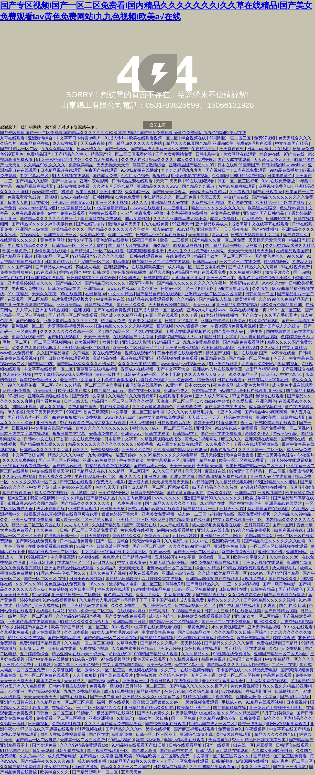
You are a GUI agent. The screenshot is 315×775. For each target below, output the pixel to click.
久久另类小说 (32, 756)
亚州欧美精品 (69, 304)
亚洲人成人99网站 (212, 396)
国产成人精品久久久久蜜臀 (253, 267)
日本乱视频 (297, 702)
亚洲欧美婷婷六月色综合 (224, 321)
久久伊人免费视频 (285, 648)
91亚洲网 (174, 385)
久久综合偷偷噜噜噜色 (153, 407)
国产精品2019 (69, 283)
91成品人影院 (85, 659)
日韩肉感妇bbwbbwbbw (284, 165)
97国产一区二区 (95, 261)
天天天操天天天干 (113, 165)
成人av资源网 (142, 423)
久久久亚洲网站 (256, 767)
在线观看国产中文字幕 (134, 337)
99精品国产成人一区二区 (212, 724)
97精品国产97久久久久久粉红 (99, 256)
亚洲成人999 (155, 476)
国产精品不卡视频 (17, 256)
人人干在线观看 (175, 525)
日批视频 (20, 428)
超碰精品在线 (204, 390)
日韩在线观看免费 (147, 256)
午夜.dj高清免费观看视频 (234, 326)
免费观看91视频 (67, 724)
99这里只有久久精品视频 (23, 686)
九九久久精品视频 (57, 149)
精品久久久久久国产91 (275, 734)
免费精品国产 (39, 154)
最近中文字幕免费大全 (223, 681)
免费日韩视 (161, 681)
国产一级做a (116, 149)
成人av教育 (163, 229)
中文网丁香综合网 (28, 455)
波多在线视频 (158, 729)
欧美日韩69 (45, 390)
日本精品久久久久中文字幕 (45, 449)
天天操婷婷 (191, 643)
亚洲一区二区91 (221, 278)
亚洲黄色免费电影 (231, 546)
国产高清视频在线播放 (285, 595)
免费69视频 (288, 364)
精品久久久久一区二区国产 (126, 767)
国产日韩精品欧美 (195, 632)
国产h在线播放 (74, 697)
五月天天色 (131, 772)
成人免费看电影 (62, 756)
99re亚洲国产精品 (246, 471)
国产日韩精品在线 (64, 638)
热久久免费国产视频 (108, 573)
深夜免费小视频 (149, 213)
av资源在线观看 (166, 509)
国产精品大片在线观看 (129, 245)
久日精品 (81, 353)
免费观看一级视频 (106, 686)
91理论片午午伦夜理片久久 (61, 573)
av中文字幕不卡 (189, 664)
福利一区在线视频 (114, 702)
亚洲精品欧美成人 (212, 224)
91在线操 (39, 202)
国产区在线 (99, 734)
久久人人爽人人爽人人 (205, 374)
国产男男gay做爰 (104, 681)
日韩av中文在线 (39, 439)
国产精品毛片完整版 (224, 245)
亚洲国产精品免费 (200, 460)
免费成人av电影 (111, 482)
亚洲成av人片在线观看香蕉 (218, 369)
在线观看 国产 (255, 353)
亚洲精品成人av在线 (170, 202)
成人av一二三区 (193, 514)
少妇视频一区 (194, 364)
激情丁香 (40, 707)
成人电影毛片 (285, 568)
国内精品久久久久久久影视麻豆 (125, 326)
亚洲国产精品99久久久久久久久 (213, 498)
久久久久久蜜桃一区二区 (35, 482)
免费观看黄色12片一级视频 (32, 197)
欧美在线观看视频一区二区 (154, 138)
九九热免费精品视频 (202, 342)
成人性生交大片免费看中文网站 (196, 251)
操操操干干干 (136, 600)
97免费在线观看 (264, 321)
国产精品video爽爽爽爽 (266, 412)
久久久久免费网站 (19, 460)
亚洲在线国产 (209, 229)
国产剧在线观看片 (64, 337)
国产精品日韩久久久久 (106, 283)
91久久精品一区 (244, 374)
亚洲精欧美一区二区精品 (257, 616)
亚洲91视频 (231, 412)
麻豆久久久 (231, 439)
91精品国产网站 (259, 535)
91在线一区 (243, 745)
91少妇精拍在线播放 (140, 170)
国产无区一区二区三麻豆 (196, 552)
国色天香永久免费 (55, 476)
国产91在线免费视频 (112, 310)
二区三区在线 (284, 664)
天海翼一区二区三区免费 (83, 740)
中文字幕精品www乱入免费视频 (63, 374)
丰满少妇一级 (49, 681)
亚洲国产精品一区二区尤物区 (281, 654)
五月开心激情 (302, 487)
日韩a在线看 (12, 278)
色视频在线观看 (143, 670)
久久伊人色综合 (135, 175)
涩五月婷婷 (126, 455)
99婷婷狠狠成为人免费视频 (77, 417)
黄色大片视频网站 (202, 439)
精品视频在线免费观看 (178, 358)
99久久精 (296, 256)
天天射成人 (74, 681)
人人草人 (24, 310)
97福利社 (16, 396)
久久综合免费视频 (19, 476)
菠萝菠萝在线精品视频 (97, 369)
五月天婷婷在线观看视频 (290, 460)
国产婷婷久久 (296, 235)
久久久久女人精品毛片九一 (193, 412)
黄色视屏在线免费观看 (65, 584)
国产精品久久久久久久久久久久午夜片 (192, 283)
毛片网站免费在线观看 (267, 681)
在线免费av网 (179, 256)
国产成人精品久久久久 (28, 245)
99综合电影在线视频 (190, 175)
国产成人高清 (144, 750)
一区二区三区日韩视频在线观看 (279, 546)
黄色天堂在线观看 (150, 659)
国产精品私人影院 (216, 299)
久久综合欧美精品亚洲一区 (223, 573)
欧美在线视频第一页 (249, 310)
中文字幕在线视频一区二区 (49, 369)
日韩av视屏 (138, 509)
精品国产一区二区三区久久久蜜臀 (123, 401)
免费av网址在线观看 (19, 734)
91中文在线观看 (299, 627)
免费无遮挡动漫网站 (168, 562)
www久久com (274, 283)
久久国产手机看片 (281, 315)
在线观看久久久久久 (19, 240)
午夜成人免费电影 (28, 288)
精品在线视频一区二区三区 (53, 552)
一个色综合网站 (113, 492)
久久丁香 (190, 315)
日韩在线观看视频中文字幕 (256, 235)
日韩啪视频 (222, 761)
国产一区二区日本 (149, 546)
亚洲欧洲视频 (101, 718)
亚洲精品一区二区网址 (221, 535)
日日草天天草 (113, 509)
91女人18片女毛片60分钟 (115, 632)
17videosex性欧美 (213, 401)
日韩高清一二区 (260, 294)
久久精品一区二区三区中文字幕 (93, 385)
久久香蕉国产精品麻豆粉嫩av (181, 449)
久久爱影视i (243, 401)
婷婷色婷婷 (30, 600)
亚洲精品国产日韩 (130, 621)
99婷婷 (67, 192)
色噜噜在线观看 (103, 213)
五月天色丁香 (203, 675)
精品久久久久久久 (224, 600)
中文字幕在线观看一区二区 (238, 519)
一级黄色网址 (196, 627)
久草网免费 (127, 643)
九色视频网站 (100, 455)
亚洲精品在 (245, 492)
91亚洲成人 (130, 278)
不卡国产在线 (164, 600)
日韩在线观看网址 (186, 745)
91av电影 (121, 261)
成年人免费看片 (225, 218)
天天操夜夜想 (232, 149)
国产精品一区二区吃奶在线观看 (134, 331)
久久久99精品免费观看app (84, 745)
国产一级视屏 (218, 745)
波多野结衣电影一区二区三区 (136, 584)
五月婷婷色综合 (34, 654)
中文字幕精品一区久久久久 (289, 659)
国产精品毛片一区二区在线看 (97, 251)
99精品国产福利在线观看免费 (199, 272)
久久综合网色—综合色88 (191, 380)
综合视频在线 (194, 138)
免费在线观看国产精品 (278, 643)
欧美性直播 (245, 299)
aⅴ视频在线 (89, 557)
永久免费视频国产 (228, 627)
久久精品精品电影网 (234, 482)
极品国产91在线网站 (115, 713)
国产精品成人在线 (89, 471)
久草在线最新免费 (28, 213)
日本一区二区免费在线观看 (45, 675)
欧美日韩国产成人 (75, 390)
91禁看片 (85, 713)
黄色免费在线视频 (137, 530)
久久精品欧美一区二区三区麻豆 (65, 702)
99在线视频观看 (200, 181)
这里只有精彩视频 (262, 369)
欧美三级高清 (96, 412)
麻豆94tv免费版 (17, 390)
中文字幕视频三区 (164, 460)
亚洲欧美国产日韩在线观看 (281, 417)
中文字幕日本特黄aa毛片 (79, 138)
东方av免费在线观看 (237, 186)
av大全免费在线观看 (67, 213)
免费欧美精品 (81, 165)
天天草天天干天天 (204, 417)
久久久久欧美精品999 (138, 364)
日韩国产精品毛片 (61, 261)
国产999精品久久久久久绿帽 (269, 600)
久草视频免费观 (15, 632)
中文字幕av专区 (35, 175)
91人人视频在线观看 (71, 175)
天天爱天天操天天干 (272, 159)
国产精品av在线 (67, 466)
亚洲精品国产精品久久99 (192, 165)
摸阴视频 (165, 326)
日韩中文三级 (217, 611)
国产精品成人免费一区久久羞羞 (160, 149)
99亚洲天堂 (182, 224)
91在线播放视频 (247, 611)
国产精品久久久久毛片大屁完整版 (238, 664)
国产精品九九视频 (199, 186)
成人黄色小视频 (17, 374)
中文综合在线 (236, 197)
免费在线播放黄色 (17, 272)
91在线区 (299, 509)
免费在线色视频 (94, 648)
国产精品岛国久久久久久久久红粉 (275, 541)
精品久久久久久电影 (66, 455)
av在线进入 (46, 272)
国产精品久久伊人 (71, 154)
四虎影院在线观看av (144, 385)
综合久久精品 (208, 568)
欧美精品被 (247, 347)
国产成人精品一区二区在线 (159, 310)
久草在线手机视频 (208, 202)
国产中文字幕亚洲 (246, 503)
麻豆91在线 (216, 471)
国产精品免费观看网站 (244, 342)
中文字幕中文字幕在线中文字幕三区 (114, 552)
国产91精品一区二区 (19, 149)
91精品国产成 (167, 342)
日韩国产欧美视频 (246, 659)
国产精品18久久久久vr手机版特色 (43, 224)
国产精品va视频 (137, 557)
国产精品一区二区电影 (37, 740)
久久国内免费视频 (135, 498)
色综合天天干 (108, 487)
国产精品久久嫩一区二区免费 (219, 240)
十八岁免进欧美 (128, 503)
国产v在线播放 (265, 229)
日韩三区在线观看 (77, 482)
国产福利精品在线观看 (240, 605)
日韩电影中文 (208, 154)
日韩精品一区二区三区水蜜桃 (79, 245)
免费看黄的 (219, 740)
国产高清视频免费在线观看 (223, 476)
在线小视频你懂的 (197, 670)
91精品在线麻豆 (198, 697)
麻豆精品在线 (213, 358)
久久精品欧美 (92, 235)
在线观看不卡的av (176, 396)
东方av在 (201, 541)
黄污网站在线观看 (232, 750)
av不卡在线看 (283, 353)
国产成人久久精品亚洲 (122, 315)
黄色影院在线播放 (113, 240)
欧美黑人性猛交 (262, 208)
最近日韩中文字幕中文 (81, 380)
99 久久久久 (130, 476)
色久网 (246, 423)
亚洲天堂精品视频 (264, 627)
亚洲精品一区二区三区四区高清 (213, 294)
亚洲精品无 (94, 288)
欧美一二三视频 (175, 240)
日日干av (269, 374)
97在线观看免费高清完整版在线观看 (93, 423)
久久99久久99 (29, 584)
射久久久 (140, 202)
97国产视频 (242, 396)
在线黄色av (62, 707)
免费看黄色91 (230, 729)
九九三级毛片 (176, 208)
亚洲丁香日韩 (120, 235)
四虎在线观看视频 (296, 621)
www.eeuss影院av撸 (37, 208)
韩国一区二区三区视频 (238, 181)
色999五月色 (12, 154)
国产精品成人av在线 (54, 267)
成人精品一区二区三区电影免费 (197, 267)
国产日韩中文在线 (176, 750)
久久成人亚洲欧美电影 (273, 750)
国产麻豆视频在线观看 (195, 729)
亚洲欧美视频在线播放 (49, 396)
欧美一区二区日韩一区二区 (138, 347)
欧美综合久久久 (55, 772)
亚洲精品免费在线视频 (237, 304)
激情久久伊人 (257, 433)
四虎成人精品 (88, 267)
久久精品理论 (177, 541)
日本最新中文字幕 (121, 439)
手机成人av (232, 702)
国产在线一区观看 (144, 390)
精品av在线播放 (239, 417)
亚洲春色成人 (176, 390)
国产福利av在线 (295, 697)
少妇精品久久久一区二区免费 (170, 197)
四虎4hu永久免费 (187, 278)
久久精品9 (187, 299)
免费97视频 (265, 138)
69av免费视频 (138, 218)
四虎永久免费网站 (258, 364)
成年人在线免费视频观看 (63, 734)
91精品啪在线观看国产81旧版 (139, 745)
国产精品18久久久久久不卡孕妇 (86, 364)
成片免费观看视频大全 (73, 299)
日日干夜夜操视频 (86, 578)
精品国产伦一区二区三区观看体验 (122, 154)
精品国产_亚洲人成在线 (38, 605)
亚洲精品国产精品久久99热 (149, 707)
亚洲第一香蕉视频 (182, 347)
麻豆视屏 (265, 745)
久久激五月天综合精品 (114, 186)
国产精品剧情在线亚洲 (190, 519)
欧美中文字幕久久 (250, 557)
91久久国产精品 (168, 471)
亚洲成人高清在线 (178, 573)
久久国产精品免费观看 (21, 767)
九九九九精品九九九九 (182, 170)
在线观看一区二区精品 (28, 299)
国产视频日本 (218, 170)
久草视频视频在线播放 (161, 439)
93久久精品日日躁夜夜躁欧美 (259, 740)
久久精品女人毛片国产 (100, 600)
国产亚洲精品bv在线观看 (85, 605)
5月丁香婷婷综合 (278, 713)
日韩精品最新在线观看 (133, 181)
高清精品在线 (105, 358)
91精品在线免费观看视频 (151, 299)
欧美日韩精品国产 (253, 638)
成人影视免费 (192, 600)
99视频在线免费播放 (232, 654)
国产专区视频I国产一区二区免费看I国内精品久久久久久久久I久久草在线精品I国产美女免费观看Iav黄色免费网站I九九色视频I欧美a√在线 (123, 132)
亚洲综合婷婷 (169, 648)
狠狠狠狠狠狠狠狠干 (146, 251)
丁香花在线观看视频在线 (189, 331)
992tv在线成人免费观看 (237, 428)
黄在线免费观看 (107, 353)
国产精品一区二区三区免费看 (280, 756)
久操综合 (124, 718)
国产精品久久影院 (32, 181)
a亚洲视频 (81, 310)
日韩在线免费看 (99, 304)
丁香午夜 (255, 331)
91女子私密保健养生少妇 (59, 159)
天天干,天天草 (97, 337)
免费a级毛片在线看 (255, 143)
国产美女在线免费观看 (126, 616)
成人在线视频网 (47, 632)
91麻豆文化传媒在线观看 (180, 444)
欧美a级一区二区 (215, 557)
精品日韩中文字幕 (221, 337)
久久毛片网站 (148, 595)
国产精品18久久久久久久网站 (135, 143)
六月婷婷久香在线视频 (162, 578)
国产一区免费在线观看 (188, 761)
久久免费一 (47, 530)
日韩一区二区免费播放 (195, 589)
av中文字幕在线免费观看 (162, 417)
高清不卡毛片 (142, 283)
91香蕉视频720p (179, 595)
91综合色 (85, 546)
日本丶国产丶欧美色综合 (77, 664)
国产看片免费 (49, 401)
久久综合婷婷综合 (245, 595)
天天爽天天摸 (131, 568)
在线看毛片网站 (51, 611)
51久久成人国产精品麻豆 (35, 347)
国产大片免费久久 (154, 713)
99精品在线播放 (284, 170)
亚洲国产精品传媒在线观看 (69, 568)
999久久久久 (266, 621)
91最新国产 (248, 165)
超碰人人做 (18, 202)
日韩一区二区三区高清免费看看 (89, 530)
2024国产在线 (213, 503)
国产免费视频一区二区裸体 (286, 428)
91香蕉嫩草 (227, 423)
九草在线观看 (13, 138)
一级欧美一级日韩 (152, 718)
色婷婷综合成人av (297, 337)
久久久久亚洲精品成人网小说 (180, 218)
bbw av (257, 573)
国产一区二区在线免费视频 (226, 621)
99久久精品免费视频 (252, 530)
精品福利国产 (149, 691)
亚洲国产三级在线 (32, 229)
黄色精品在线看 (118, 595)
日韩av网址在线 (233, 589)
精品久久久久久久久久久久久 (218, 208)
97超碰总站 (232, 691)
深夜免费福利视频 (254, 514)
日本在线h (227, 165)
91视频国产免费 (187, 611)
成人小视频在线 (51, 509)
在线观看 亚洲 (259, 691)
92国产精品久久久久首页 (215, 487)
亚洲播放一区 (135, 681)
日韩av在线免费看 (73, 186)
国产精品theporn (110, 390)
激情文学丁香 (81, 240)
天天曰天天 (211, 197)
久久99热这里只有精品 (133, 648)
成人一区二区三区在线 (173, 428)
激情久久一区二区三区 (105, 670)
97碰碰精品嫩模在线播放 (264, 487)
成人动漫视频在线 (266, 407)
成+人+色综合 (162, 616)
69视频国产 (37, 557)
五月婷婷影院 (257, 525)
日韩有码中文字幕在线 (268, 380)
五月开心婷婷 (185, 535)
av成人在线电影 (75, 197)
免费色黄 (303, 675)
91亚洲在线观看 (224, 364)
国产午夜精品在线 (141, 525)
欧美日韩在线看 (62, 648)
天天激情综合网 (147, 541)
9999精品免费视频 (247, 175)
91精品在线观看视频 (265, 702)
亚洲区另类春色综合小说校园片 (285, 455)
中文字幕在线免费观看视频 (156, 627)
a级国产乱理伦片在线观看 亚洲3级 (252, 390)
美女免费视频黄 (245, 686)
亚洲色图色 (266, 401)
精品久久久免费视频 (26, 638)
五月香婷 (43, 664)
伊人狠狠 (15, 412)
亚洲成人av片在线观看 (271, 476)
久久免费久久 (218, 444)
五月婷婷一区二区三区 (146, 686)
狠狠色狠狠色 (223, 449)
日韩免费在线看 (70, 750)
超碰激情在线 (222, 514)
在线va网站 (30, 235)
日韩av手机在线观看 (68, 686)
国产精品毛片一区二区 (28, 417)
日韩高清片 (159, 611)
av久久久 (272, 718)
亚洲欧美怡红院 (227, 541)
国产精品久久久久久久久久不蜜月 (119, 229)
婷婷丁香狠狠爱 (119, 380)
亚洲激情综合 (40, 138)
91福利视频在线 (289, 530)
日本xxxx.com (197, 385)
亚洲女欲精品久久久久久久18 (71, 321)
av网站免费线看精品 (208, 192)
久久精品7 (106, 568)
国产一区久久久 (131, 304)
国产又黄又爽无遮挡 (185, 492)
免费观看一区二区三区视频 (61, 718)
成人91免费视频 (119, 691)
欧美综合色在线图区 (39, 380)
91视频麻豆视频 (188, 245)
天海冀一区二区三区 (175, 401)
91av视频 (120, 627)
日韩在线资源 (157, 433)
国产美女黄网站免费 (174, 154)
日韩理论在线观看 (293, 745)
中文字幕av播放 (226, 213)
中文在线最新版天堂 (51, 471)
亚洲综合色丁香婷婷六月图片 (276, 707)
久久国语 (220, 175)
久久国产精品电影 (54, 353)
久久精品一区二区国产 (129, 471)
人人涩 (126, 213)
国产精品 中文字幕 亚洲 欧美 (106, 756)
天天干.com (203, 304)
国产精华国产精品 (283, 573)
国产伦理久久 (28, 321)
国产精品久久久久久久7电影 (171, 503)
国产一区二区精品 (36, 616)
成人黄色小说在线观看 (292, 385)
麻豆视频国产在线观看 (268, 509)
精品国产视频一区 (222, 353)
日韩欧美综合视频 (147, 492)
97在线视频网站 (116, 659)
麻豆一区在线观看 (162, 315)
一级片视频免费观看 (200, 702)
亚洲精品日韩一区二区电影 (85, 347)
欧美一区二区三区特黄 (240, 675)
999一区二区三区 (286, 310)
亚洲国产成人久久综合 (280, 326)
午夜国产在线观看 (101, 170)
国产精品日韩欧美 (122, 578)
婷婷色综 (225, 638)
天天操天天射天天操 (171, 482)
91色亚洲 (16, 691)
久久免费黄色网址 (246, 272)
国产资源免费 (45, 745)
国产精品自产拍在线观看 (159, 294)
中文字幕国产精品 (292, 143)
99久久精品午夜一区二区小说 (34, 385)
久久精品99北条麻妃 (218, 718)
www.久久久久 (168, 498)
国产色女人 (252, 315)
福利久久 (140, 428)
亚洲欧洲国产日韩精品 (264, 213)
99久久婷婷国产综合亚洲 (25, 627)
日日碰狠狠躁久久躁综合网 (92, 278)
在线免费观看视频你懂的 (51, 546)
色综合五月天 (157, 535)
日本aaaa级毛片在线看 (268, 149)
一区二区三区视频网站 (51, 342)
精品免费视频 (214, 659)
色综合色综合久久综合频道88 (191, 691)
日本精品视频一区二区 (196, 605)
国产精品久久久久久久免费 (229, 643)
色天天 (279, 358)
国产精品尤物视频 (157, 638)
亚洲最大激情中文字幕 (257, 697)
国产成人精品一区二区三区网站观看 (156, 487)
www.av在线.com (123, 288)
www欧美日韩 (45, 192)
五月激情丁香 (83, 492)
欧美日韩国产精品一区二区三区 (254, 466)
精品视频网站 (276, 261)
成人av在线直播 (92, 761)
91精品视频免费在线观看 (108, 466)
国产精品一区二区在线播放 (174, 621)
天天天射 (193, 471)
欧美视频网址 (87, 342)
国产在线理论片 (91, 224)
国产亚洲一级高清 (290, 767)
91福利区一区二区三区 (230, 138)
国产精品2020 (41, 364)
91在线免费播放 (115, 407)
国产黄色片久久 (269, 256)
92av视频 (40, 595)
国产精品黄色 (291, 589)
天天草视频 (199, 235)
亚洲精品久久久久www (158, 186)
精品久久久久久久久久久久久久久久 (101, 444)
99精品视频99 (121, 740)
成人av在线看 (65, 143)
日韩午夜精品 (263, 589)
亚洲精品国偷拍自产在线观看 (213, 578)
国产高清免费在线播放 (225, 407)
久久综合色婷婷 (174, 675)
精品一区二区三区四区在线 (37, 525)
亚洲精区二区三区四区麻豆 (141, 519)
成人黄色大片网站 (253, 385)
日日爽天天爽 (32, 648)
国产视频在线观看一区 (108, 750)
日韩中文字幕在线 (181, 321)
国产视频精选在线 (230, 707)
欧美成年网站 (258, 498)
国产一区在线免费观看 (222, 433)
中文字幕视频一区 (65, 670)
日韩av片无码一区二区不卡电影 (152, 374)
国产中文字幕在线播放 (49, 659)
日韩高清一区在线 (113, 546)
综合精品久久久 (127, 535)
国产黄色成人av (229, 331)
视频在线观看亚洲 (137, 358)
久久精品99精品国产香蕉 (79, 616)
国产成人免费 (105, 175)
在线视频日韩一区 (61, 535)
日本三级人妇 (77, 401)
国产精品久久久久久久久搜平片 (49, 218)
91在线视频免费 (296, 267)
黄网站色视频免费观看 (287, 724)
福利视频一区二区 (28, 326)
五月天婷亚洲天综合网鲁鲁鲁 (228, 455)
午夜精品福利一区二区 (95, 476)
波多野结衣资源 (244, 283)
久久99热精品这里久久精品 (290, 245)
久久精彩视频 (247, 584)
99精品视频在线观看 (35, 186)
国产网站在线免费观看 (37, 541)
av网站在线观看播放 (176, 530)
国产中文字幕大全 (173, 369)
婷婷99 (65, 272)
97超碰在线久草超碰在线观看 (47, 729)
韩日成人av (104, 562)
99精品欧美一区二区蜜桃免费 (163, 756)
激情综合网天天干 (125, 224)
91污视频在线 (90, 729)
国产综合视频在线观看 (166, 724)
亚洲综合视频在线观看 (263, 562)
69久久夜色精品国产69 (281, 304)
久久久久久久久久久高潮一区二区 (71, 331)
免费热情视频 (301, 471)
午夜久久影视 (219, 492)
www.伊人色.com (121, 417)
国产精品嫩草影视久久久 (43, 444)
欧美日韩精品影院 (218, 347)
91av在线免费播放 (279, 181)
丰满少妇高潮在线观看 (185, 740)
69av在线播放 (85, 767)
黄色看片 (111, 557)
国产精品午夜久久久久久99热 (48, 761)
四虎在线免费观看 (250, 170)
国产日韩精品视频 (281, 611)
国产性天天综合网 (170, 192)
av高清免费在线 (103, 433)
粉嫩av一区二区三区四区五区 (188, 288)
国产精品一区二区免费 (250, 358)
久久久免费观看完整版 (21, 568)
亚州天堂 (204, 428)
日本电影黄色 (280, 175)
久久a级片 (270, 347)
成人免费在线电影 (51, 492)
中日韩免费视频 (83, 509)
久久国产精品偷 (107, 525)
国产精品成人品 (101, 498)
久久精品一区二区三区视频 (89, 643)
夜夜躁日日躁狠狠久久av (156, 702)
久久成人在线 (134, 159)
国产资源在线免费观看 (101, 218)
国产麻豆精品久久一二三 (209, 584)
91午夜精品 (18, 294)
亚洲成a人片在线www (207, 310)
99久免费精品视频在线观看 (215, 562)
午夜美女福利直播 (145, 321)
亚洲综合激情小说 (197, 734)
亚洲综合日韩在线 (17, 702)
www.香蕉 (170, 364)
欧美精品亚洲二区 (194, 707)
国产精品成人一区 (150, 466)
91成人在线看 (182, 476)
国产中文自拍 (64, 181)
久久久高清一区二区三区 (261, 449)
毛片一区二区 (15, 342)
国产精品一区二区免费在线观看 (161, 261)
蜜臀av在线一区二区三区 (170, 568)
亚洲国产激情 (299, 562)
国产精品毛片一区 (200, 509)
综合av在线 (270, 154)
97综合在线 (295, 154)
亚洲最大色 (139, 482)
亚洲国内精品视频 (52, 310)
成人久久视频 (53, 407)
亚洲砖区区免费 (136, 449)
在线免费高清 (187, 681)
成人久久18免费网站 (196, 159)
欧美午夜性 (86, 192)
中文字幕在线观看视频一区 (25, 466)
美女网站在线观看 (240, 154)
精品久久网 (159, 272)
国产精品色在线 (211, 595)
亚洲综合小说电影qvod (71, 202)
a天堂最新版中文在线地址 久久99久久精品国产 (216, 713)
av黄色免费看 (128, 197)
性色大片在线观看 (114, 589)
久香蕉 (270, 605)
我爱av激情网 (43, 498)
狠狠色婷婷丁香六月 (120, 514)
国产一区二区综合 (113, 541)
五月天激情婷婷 (95, 535)
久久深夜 (260, 288)
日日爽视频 (38, 724)
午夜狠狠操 (256, 729)
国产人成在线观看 (234, 159)
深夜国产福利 (145, 240)
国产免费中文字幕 (89, 396)
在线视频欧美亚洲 (148, 267)
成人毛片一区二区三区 (293, 761)
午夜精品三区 (204, 149)
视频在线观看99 (140, 353)
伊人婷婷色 (252, 218)
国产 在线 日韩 (293, 605)
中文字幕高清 (63, 557)
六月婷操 (111, 342)
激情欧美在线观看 (51, 251)
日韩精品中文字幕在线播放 (161, 235)
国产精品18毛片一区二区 (95, 772)
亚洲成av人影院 (137, 342)
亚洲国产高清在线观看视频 (32, 621)
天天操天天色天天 (41, 697)
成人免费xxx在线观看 (73, 487)
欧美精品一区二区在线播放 (280, 202)
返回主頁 (157, 125)
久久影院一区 (137, 192)
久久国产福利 (20, 267)
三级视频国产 (270, 492)
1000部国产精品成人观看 (155, 654)
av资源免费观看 (151, 380)
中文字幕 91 (291, 374)
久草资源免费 (189, 407)
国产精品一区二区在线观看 (73, 315)
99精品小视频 (25, 407)
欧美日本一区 (82, 589)
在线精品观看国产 (293, 251)
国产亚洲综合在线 (297, 369)
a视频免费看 (254, 578)
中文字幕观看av (132, 562)
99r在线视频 (71, 294)
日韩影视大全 (287, 691)
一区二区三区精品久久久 (99, 707)
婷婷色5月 (175, 584)
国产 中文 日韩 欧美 (92, 272)
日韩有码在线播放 (170, 767)
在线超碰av (95, 294)
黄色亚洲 (149, 288)
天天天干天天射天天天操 (251, 251)
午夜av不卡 (160, 552)
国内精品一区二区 (53, 256)
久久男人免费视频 (102, 159)
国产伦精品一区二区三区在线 (111, 638)
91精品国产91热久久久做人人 (137, 761)
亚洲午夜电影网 (94, 181)
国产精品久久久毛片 (159, 643)
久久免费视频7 (143, 396)
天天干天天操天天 (17, 681)
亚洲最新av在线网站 (284, 503)
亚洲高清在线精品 (261, 439)
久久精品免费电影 (261, 670)
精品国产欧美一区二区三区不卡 (223, 256)
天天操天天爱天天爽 (267, 240)
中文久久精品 (121, 294)
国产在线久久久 (283, 578)
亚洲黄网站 (296, 552)
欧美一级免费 (159, 664)
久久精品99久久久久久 (45, 165)
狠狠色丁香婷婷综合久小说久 (265, 278)
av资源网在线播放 (252, 761)
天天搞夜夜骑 (236, 229)
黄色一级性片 (108, 374)
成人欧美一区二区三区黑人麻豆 (85, 519)
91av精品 (185, 229)
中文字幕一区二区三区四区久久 (221, 756)
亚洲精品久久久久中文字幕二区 (151, 697)
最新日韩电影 (42, 562)
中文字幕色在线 (111, 299)
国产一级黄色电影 (279, 584)
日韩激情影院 (156, 278)
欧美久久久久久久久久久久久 (102, 428)
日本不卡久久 (89, 149)
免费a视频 (57, 589)
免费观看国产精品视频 (41, 643)
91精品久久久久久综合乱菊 (85, 621)
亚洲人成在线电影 (214, 530)
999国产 (73, 412)
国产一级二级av (105, 697)
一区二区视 (276, 471)
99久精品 (161, 245)
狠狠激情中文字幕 (69, 433)
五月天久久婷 (232, 509)
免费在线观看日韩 (28, 337)
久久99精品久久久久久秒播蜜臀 (168, 455)
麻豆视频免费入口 (275, 186)
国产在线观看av (268, 192)
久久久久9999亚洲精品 (190, 546)
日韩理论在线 (278, 218)
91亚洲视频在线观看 (45, 278)
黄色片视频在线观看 (203, 648)
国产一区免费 (184, 718)
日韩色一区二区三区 (55, 713)
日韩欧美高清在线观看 (276, 423)
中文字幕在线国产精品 (52, 428)
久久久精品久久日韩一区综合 (241, 632)
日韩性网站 (103, 197)
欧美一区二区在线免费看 (242, 460)
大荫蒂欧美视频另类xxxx (71, 326)
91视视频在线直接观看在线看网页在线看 (61, 514)
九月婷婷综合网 (157, 605)
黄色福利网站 (53, 240)
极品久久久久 (162, 159)
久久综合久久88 (284, 557)
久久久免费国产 (125, 605)
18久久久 (98, 584)
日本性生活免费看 (77, 541)
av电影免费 (122, 734)
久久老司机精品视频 (259, 337)
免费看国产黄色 (82, 407)
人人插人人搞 (77, 525)
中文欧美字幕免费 (159, 632)
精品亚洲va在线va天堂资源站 (79, 654)
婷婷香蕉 (145, 444)
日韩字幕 (204, 750)
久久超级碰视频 (184, 659)
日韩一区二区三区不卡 (157, 734)
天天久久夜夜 (44, 294)
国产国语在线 (240, 202)
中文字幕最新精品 (111, 208)
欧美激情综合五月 (239, 552)
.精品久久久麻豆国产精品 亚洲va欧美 (199, 143)
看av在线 (220, 235)
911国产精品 (302, 681)
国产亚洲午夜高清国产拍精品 (27, 304)
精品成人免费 (113, 321)
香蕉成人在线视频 (137, 369)
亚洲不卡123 (111, 192)
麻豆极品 (254, 245)
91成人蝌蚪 (116, 138)
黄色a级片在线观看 (234, 734)
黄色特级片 (146, 675)
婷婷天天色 (203, 423)
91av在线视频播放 (59, 600)
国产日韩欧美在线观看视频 (65, 358)
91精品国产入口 (15, 750)
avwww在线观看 (145, 208)
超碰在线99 (119, 654)
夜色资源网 (223, 385)
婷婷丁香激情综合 (149, 165)
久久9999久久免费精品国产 (284, 299)
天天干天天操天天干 (45, 412)
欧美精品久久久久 (68, 229)
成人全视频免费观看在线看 (217, 525)
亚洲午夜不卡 (271, 552)
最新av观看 (42, 750)
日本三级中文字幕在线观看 (25, 433)
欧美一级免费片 (17, 251)
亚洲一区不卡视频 (112, 202)
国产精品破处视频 (44, 691)
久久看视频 (240, 192)
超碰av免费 (302, 149)
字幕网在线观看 (278, 675)
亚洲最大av (132, 433)
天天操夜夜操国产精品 (169, 304)
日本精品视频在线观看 (61, 170)
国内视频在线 (278, 331)
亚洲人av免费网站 (100, 460)
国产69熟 (301, 272)
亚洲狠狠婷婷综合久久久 (30, 283)
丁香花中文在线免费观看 (79, 439)
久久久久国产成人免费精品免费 (113, 724)
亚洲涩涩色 (47, 423)
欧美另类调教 (148, 740)
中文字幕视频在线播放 (188, 213)
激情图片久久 (278, 272)
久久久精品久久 (196, 654)
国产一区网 (283, 525)
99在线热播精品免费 (152, 589)
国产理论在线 (293, 439)
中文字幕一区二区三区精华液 (138, 412)
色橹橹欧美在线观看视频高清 (205, 616)
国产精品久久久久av (124, 729)
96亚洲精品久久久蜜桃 (276, 482)
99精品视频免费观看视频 (246, 568)
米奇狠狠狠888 (105, 449)
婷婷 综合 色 (284, 638)
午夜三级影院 (285, 433)
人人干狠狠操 (85, 675)
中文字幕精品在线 (75, 208)
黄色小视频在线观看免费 (180, 353)
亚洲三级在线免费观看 (32, 519)
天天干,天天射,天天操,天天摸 (196, 466)
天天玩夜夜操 (93, 143)
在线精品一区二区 (74, 562)
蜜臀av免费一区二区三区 (91, 611)
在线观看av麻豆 (132, 611)
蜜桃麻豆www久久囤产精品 (32, 503)
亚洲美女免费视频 (158, 514)
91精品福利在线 (35, 143)
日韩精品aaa (205, 261)
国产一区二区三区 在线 (45, 578)
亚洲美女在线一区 (61, 235)
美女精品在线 (57, 767)
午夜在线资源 (132, 460)
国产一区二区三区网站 (59, 460)
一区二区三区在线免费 (240, 261)
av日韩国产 (202, 482)
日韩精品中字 (185, 433)
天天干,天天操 (169, 181)
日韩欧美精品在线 (64, 288)
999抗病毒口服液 (234, 288)
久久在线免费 (157, 224)
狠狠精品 (161, 175)
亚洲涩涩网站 (116, 267)
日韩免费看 (250, 718)
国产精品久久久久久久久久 (86, 503)
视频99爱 (224, 697)
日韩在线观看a (231, 380)
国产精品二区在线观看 (245, 648)
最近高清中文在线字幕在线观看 (260, 224)
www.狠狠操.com (192, 326)
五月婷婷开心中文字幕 (176, 557)
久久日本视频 (77, 632)
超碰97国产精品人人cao (179, 337)
